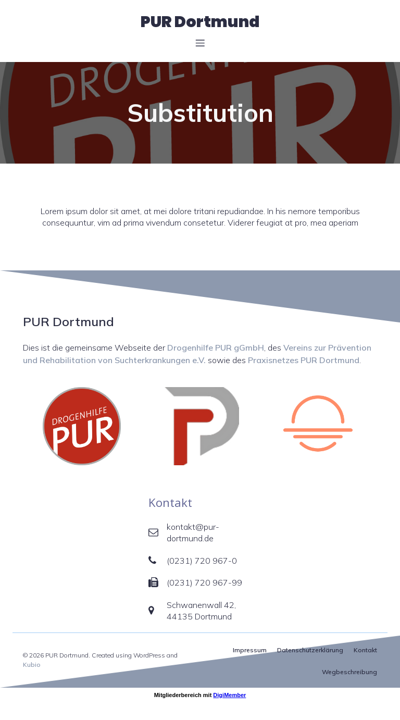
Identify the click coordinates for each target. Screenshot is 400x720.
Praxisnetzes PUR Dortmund (303, 360)
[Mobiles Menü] (200, 43)
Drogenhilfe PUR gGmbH (215, 347)
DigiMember (229, 695)
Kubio (32, 664)
